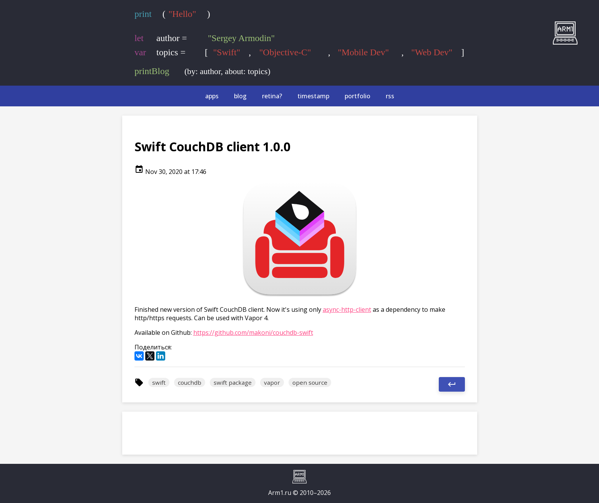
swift (159, 382)
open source (309, 382)
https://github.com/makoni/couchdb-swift (253, 332)
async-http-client (347, 309)
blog (240, 96)
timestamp (313, 96)
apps (212, 96)
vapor (272, 382)
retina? (272, 96)
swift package (233, 382)
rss (390, 96)
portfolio (357, 96)
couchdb (189, 382)
